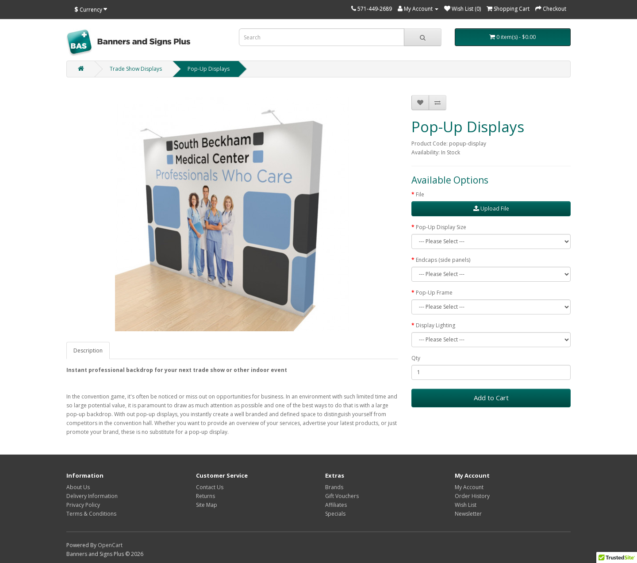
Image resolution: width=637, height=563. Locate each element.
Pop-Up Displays (209, 69)
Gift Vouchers (342, 496)
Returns (205, 496)
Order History (472, 496)
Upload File (491, 208)
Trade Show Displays (136, 69)
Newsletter (468, 513)
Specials (335, 513)
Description (88, 350)
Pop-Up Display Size (441, 227)
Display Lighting (435, 325)
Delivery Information (92, 496)
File (420, 194)
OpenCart (110, 545)
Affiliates (336, 505)
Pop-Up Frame (434, 292)
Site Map (206, 505)
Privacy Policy (83, 505)
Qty (415, 358)
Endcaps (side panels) (443, 260)
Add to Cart (491, 397)
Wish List (465, 505)
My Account (469, 487)
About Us (78, 487)
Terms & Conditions (91, 513)
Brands (334, 487)
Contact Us (209, 487)
